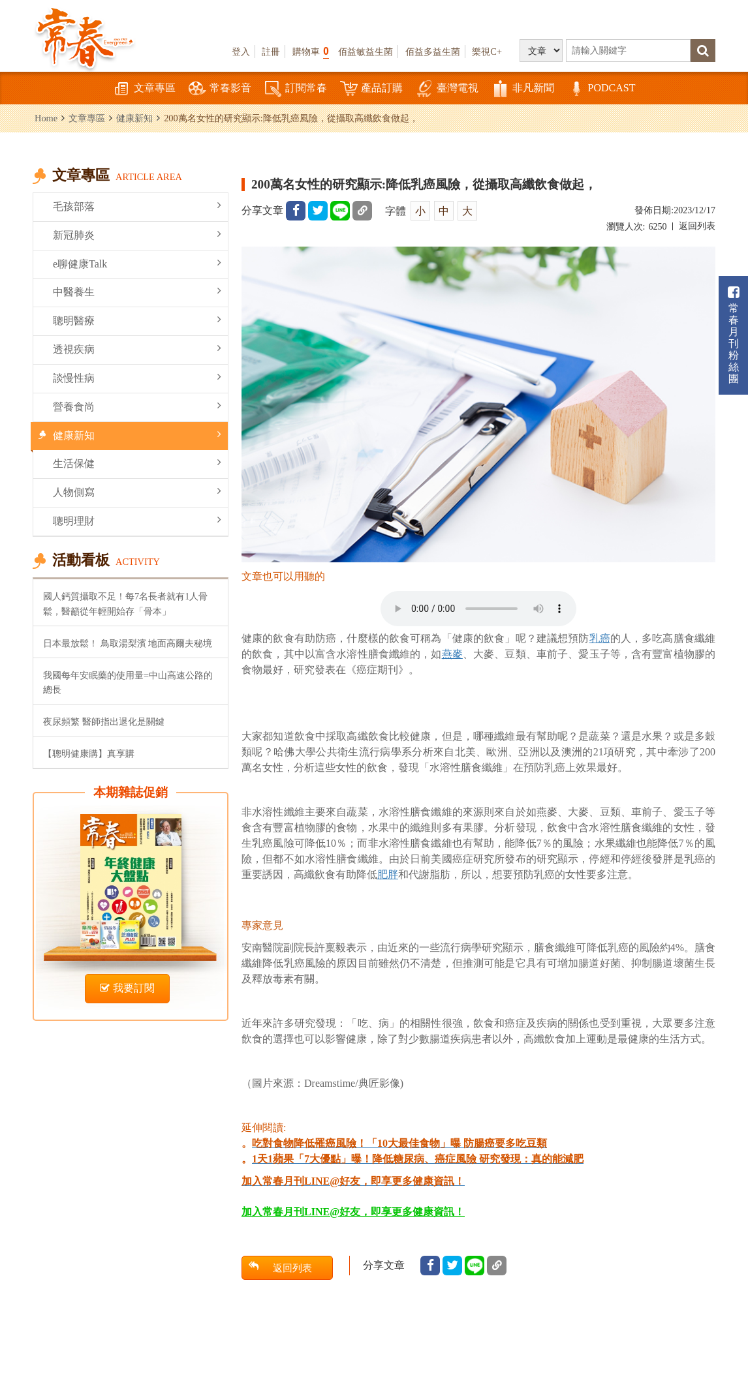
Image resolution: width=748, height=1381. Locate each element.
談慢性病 (137, 377)
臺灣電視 (447, 89)
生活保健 (137, 463)
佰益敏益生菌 (365, 51)
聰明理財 (137, 520)
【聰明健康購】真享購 (88, 753)
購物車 (310, 51)
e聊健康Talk (137, 263)
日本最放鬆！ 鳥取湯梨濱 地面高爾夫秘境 (127, 643)
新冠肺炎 (137, 234)
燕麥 (452, 654)
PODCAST (601, 89)
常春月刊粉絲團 (734, 335)
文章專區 (144, 89)
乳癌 (599, 638)
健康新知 (134, 118)
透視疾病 (137, 348)
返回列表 (697, 226)
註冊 (271, 51)
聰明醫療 (137, 320)
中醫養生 (137, 291)
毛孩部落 (137, 206)
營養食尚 (137, 406)
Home (46, 118)
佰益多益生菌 (432, 51)
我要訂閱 (127, 988)
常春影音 (220, 89)
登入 (241, 51)
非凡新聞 (522, 89)
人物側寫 (137, 491)
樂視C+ (487, 51)
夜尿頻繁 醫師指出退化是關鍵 (103, 721)
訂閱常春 (295, 89)
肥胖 (387, 874)
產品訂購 (371, 89)
